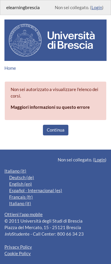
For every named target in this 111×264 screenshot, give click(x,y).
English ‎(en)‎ (20, 184)
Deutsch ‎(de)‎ (21, 177)
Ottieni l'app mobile (23, 214)
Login (96, 7)
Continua (56, 129)
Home (10, 68)
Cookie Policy (17, 253)
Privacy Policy (18, 247)
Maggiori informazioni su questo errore (50, 107)
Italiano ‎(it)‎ (15, 171)
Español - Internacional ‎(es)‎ (35, 190)
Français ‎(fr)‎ (21, 197)
